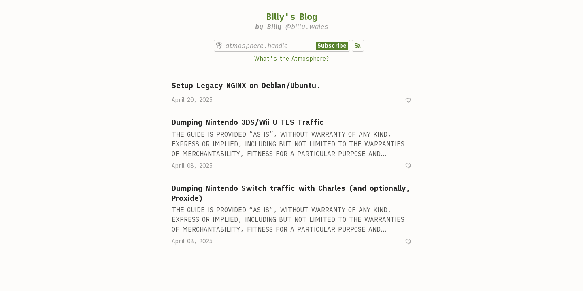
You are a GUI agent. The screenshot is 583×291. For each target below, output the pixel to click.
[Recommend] (408, 100)
